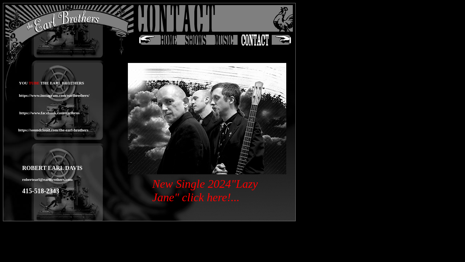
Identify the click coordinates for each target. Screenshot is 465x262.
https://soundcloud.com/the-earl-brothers (53, 130)
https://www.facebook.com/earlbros (49, 113)
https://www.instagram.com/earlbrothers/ (54, 95)
